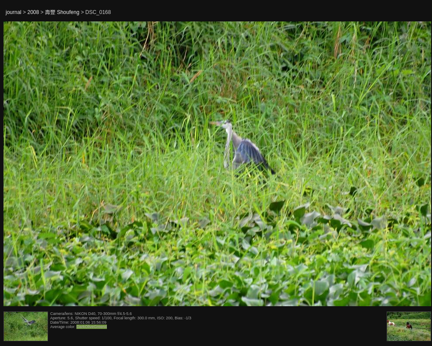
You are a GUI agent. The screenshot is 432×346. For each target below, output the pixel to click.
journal (13, 12)
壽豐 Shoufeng (62, 12)
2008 (33, 12)
